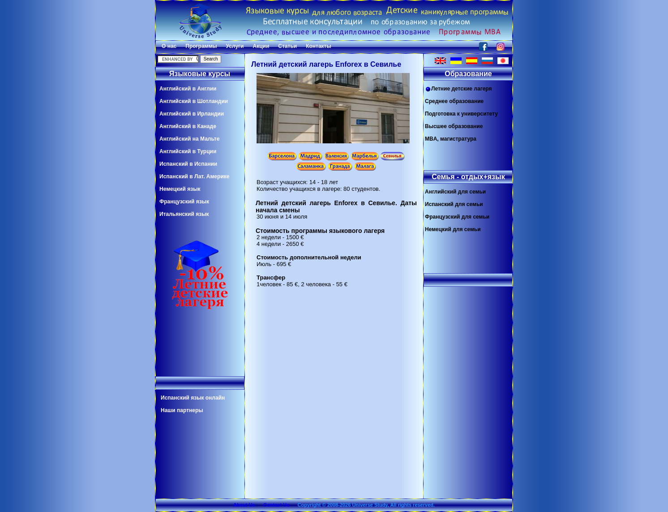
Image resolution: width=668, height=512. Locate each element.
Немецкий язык (179, 189)
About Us (244, 505)
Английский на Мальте (189, 139)
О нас (169, 46)
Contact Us (276, 505)
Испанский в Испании (188, 164)
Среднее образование (454, 101)
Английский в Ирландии (191, 114)
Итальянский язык (184, 214)
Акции (261, 46)
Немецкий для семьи (453, 229)
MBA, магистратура (450, 139)
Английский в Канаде (187, 126)
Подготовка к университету (461, 114)
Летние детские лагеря (458, 89)
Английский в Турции (187, 151)
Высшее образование (454, 126)
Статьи (287, 46)
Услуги (235, 46)
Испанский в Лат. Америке (194, 176)
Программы (201, 46)
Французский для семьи (457, 217)
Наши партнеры (182, 410)
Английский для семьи (455, 192)
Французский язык (184, 201)
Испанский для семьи (454, 204)
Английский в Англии (187, 89)
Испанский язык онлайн (193, 398)
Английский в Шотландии (193, 101)
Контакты (318, 46)
